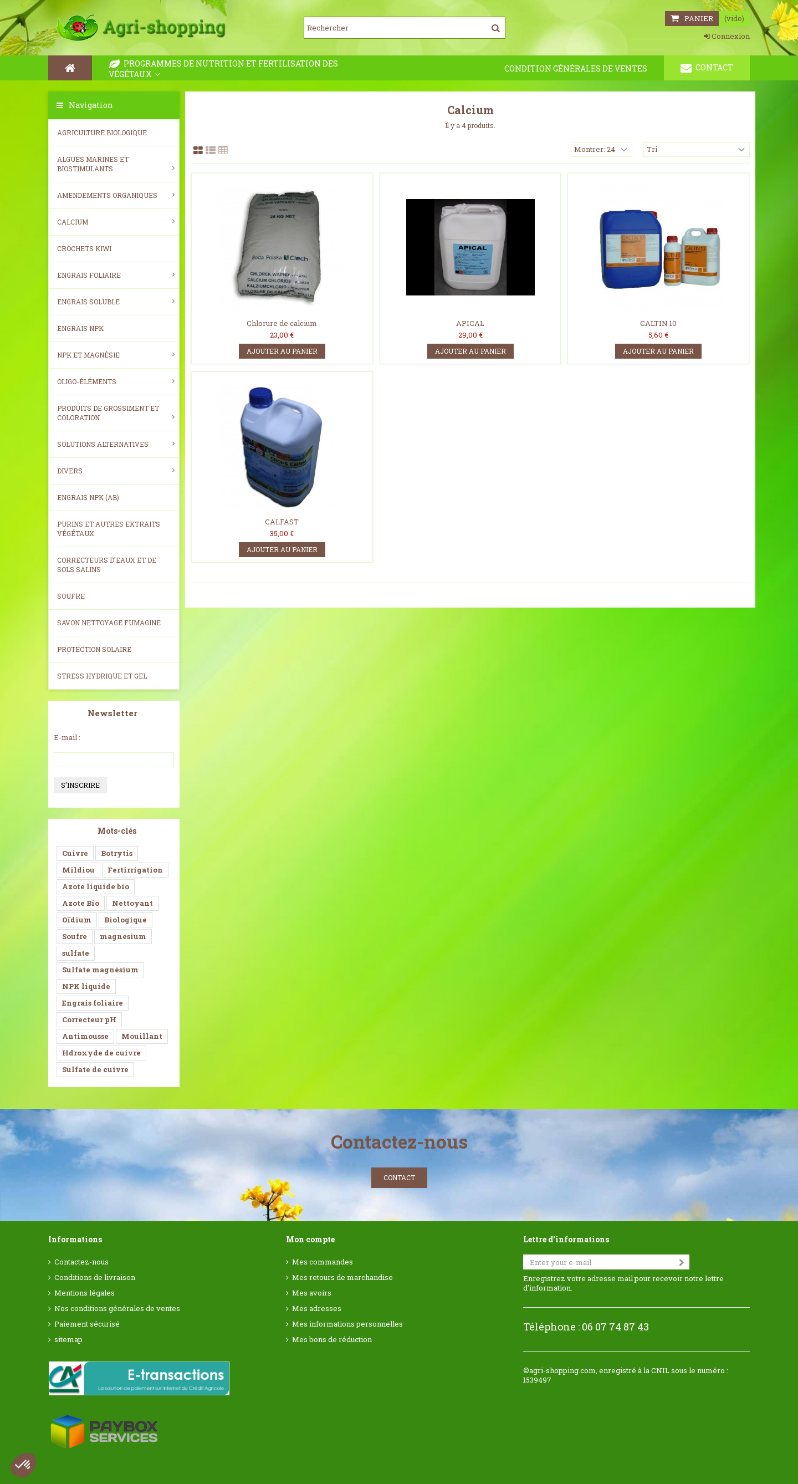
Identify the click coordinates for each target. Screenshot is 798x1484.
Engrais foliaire (116, 275)
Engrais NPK (80, 328)
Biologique (125, 920)
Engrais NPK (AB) (88, 497)
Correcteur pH (89, 1019)
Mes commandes (322, 1262)
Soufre (71, 595)
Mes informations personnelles (347, 1324)
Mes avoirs (311, 1293)
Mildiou (78, 870)
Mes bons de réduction (332, 1339)
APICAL (470, 323)
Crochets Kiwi (84, 248)
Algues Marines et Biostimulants (116, 164)
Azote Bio (80, 903)
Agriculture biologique (102, 132)
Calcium (116, 221)
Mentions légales (84, 1293)
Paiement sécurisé (87, 1324)
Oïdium (76, 920)
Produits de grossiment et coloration (116, 413)
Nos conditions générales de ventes (117, 1308)
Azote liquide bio (95, 886)
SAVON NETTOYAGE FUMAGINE (109, 622)
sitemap (68, 1339)
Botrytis (116, 853)
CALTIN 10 (658, 323)
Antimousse (85, 1036)
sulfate (75, 953)
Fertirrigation (135, 870)
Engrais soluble (116, 301)
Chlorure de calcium (282, 323)
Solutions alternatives (116, 444)
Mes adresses (316, 1308)
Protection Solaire (94, 649)
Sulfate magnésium (100, 970)
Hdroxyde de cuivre (101, 1053)
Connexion (727, 36)
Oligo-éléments (116, 381)
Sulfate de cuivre (95, 1069)
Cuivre (75, 853)
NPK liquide (86, 986)
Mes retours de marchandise (342, 1277)
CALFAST (282, 522)
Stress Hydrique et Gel (102, 675)
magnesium (123, 936)
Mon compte (310, 1239)
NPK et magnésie (116, 354)
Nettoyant (132, 903)
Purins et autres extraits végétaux (108, 528)
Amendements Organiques (116, 195)
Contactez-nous (81, 1262)
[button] (23, 1465)
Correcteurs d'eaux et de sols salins (106, 564)
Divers (116, 470)
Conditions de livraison (94, 1277)
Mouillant (141, 1036)
